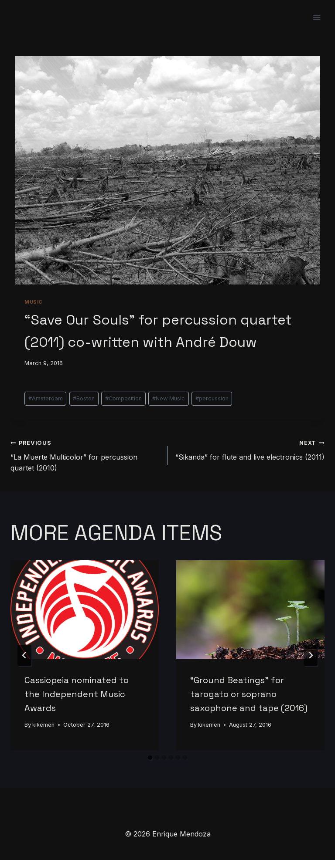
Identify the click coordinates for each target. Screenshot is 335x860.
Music (33, 302)
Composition (123, 398)
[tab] (150, 757)
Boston (84, 398)
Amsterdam (45, 398)
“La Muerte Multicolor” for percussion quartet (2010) (85, 454)
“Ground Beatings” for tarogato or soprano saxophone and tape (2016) (249, 694)
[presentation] (84, 609)
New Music (168, 398)
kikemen (43, 724)
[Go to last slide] (24, 655)
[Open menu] (316, 17)
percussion (212, 398)
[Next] (311, 655)
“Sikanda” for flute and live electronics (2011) (249, 449)
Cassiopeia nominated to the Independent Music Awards (76, 694)
